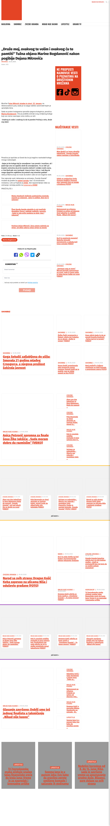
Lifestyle (65, 24)
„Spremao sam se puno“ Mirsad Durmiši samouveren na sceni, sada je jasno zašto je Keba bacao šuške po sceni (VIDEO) (68, 272)
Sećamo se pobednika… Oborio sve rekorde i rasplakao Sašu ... (72, 454)
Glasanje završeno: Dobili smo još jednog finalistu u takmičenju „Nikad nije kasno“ (94, 641)
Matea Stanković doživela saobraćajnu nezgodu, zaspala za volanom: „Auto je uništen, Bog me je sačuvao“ (30, 198)
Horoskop (89, 590)
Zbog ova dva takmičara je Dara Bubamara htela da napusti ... (73, 403)
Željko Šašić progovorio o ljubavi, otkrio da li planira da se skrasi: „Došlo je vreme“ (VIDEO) (68, 338)
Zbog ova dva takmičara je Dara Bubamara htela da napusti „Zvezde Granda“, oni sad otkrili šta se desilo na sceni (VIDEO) (12, 504)
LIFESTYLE (18, 764)
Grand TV (77, 24)
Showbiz (17, 24)
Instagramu (30, 185)
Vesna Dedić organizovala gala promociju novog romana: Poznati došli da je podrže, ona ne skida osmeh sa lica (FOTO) (68, 369)
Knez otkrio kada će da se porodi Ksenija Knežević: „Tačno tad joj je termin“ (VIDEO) (95, 338)
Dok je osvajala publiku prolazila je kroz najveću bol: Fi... (73, 437)
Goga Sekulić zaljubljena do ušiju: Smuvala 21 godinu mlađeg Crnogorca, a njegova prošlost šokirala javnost (26, 362)
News (60, 554)
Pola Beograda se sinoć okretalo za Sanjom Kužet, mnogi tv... (72, 420)
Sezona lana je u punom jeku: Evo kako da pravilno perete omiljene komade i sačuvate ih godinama (55, 777)
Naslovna (5, 24)
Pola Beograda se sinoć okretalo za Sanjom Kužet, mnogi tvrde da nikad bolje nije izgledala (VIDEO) (40, 503)
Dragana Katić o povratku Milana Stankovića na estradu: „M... (73, 709)
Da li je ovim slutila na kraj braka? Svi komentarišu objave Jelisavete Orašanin (68, 559)
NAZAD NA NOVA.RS (98, 2)
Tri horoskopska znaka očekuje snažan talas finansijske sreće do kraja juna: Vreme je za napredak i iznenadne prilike (96, 596)
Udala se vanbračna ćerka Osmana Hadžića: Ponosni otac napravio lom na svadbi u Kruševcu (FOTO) (68, 181)
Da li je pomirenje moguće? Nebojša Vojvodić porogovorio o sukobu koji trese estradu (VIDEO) (67, 241)
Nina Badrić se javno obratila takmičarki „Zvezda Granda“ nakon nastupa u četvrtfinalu (68, 153)
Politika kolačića (33, 282)
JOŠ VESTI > (55, 516)
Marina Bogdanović (8, 114)
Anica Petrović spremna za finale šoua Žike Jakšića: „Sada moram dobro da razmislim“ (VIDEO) (26, 439)
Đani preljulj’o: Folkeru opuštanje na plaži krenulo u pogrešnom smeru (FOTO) (96, 367)
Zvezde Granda (32, 24)
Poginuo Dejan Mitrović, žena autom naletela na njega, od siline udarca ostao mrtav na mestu (30, 227)
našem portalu (23, 181)
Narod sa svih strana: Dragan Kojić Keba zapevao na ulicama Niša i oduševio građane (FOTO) (96, 503)
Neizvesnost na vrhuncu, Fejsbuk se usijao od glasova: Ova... (72, 693)
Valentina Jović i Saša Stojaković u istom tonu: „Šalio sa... (73, 676)
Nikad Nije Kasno (50, 24)
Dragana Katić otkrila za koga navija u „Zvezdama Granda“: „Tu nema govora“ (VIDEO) (68, 597)
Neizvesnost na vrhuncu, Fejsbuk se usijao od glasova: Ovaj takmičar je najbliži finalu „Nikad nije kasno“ (68, 212)
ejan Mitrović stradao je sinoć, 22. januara (25, 103)
